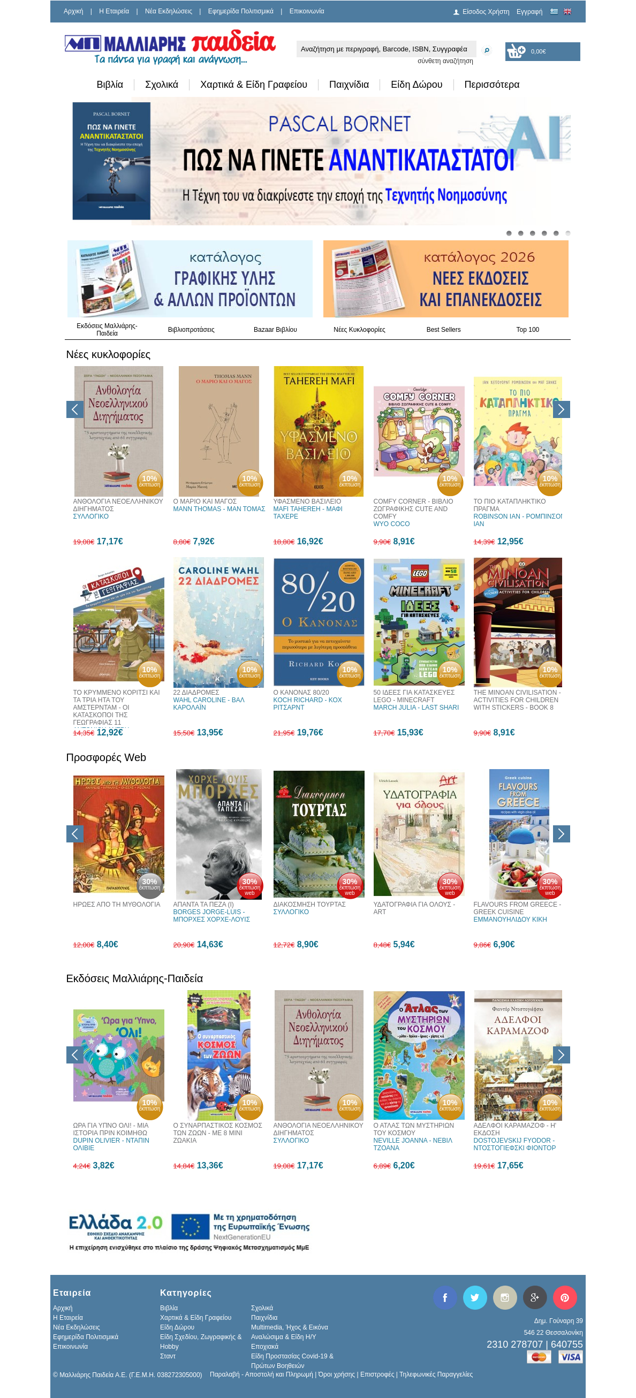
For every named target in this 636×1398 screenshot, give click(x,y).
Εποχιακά (264, 1346)
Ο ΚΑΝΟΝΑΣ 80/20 (301, 692)
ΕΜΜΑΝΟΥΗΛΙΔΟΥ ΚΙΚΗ (510, 919)
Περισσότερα (492, 84)
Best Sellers (444, 329)
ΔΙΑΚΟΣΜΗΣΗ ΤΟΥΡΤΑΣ (310, 904)
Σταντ (168, 1356)
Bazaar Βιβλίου (275, 329)
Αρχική (73, 11)
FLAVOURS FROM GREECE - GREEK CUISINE (518, 908)
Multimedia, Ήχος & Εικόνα (289, 1327)
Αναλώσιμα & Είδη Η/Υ (283, 1337)
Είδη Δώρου (416, 84)
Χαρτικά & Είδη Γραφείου (253, 84)
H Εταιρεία (114, 11)
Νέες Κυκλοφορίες (359, 329)
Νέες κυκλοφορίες (108, 354)
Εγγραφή (529, 12)
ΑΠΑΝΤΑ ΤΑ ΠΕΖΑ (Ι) (203, 904)
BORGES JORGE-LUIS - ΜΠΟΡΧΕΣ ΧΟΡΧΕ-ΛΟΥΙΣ (212, 915)
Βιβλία (110, 84)
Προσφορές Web (106, 757)
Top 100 (528, 329)
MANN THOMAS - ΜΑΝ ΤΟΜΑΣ (219, 509)
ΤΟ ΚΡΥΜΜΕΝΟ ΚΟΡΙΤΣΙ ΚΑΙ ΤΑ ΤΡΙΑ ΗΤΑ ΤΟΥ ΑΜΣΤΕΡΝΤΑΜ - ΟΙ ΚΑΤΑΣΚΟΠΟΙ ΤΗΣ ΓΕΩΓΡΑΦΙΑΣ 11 (116, 707)
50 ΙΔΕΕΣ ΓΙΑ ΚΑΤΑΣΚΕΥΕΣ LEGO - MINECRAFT (414, 696)
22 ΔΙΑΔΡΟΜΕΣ (196, 692)
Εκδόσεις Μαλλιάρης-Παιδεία (107, 329)
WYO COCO (392, 524)
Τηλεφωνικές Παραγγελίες (436, 1374)
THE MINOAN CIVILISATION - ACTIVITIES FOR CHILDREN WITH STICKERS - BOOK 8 (517, 700)
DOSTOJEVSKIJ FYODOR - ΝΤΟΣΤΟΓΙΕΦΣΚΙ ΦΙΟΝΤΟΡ (515, 1144)
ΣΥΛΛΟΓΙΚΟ (91, 516)
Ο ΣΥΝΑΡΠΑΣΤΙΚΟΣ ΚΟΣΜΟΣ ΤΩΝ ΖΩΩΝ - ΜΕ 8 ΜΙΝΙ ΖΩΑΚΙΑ (217, 1133)
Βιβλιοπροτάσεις (191, 329)
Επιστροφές (377, 1374)
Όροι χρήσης (337, 1374)
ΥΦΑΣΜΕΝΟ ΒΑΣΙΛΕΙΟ (308, 501)
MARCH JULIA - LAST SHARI (416, 707)
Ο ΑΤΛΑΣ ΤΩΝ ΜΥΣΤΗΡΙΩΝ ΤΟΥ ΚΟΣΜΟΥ (414, 1129)
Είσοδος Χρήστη (486, 12)
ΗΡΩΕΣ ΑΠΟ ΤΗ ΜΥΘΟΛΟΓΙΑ (117, 904)
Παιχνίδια (349, 84)
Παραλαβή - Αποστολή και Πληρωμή (261, 1374)
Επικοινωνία (307, 11)
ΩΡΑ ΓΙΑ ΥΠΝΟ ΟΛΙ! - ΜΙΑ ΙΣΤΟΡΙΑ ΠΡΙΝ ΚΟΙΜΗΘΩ (110, 1129)
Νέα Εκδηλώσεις (168, 11)
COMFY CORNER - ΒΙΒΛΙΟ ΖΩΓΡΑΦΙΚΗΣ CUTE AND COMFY (413, 509)
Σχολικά (161, 84)
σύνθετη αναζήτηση (445, 61)
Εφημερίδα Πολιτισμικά (241, 11)
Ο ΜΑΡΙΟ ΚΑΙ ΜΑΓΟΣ (205, 501)
